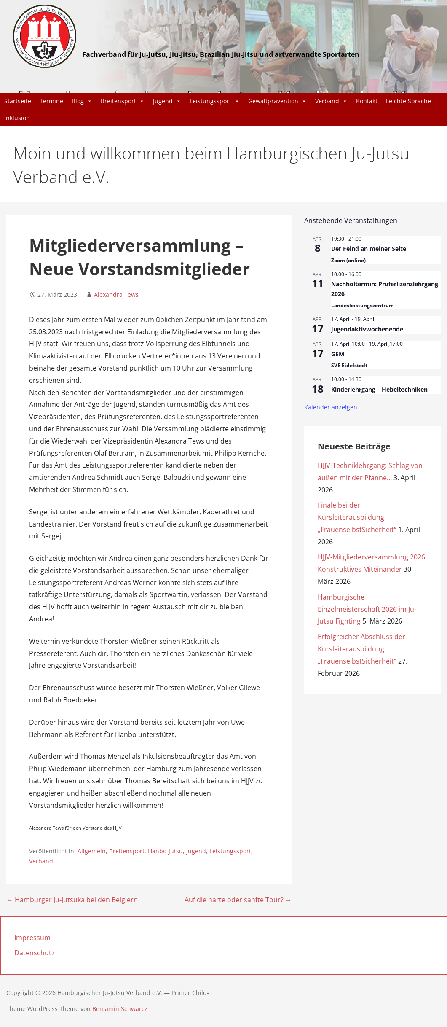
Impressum (32, 937)
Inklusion (17, 118)
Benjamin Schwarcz (119, 1009)
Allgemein (92, 851)
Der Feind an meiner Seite (368, 249)
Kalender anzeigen (330, 407)
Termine (51, 101)
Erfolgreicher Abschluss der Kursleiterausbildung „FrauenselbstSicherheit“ (361, 649)
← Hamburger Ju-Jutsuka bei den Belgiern (72, 899)
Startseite (17, 101)
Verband (331, 101)
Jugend (167, 101)
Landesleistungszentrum (362, 305)
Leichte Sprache (408, 101)
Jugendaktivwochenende (367, 329)
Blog (82, 101)
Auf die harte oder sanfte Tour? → (238, 899)
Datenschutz (34, 952)
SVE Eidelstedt (349, 365)
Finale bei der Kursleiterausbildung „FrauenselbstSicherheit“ (357, 517)
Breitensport (123, 101)
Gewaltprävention (277, 101)
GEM (337, 354)
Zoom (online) (348, 260)
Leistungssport (215, 101)
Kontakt (366, 101)
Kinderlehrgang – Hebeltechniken (379, 389)
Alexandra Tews (116, 294)
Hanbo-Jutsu (165, 851)
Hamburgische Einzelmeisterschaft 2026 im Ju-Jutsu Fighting (367, 609)
